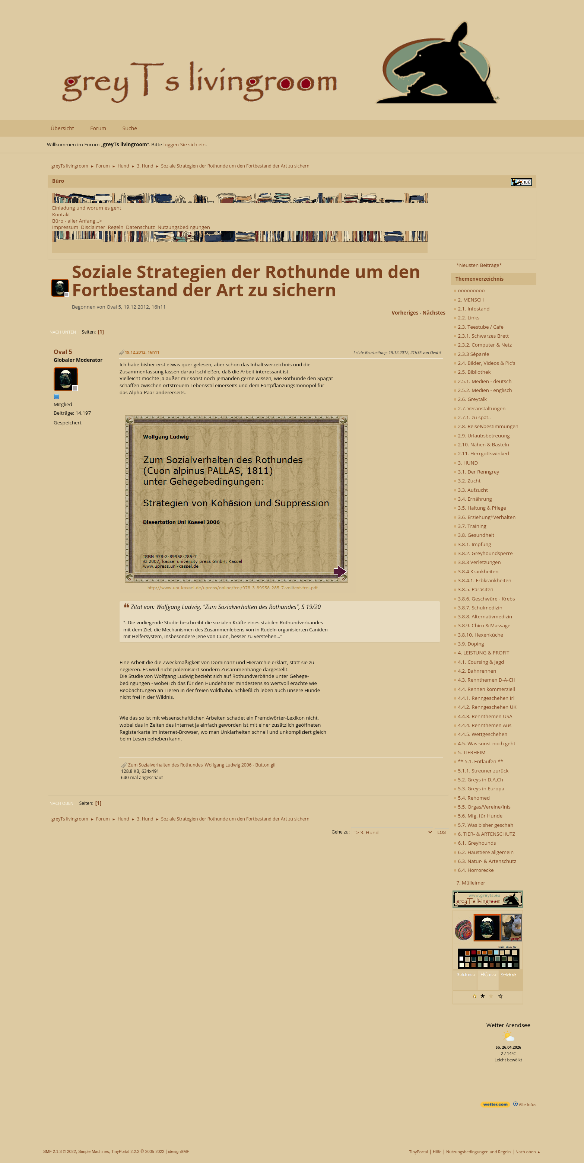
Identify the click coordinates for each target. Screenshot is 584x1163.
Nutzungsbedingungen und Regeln (478, 1151)
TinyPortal (418, 1151)
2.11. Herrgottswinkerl (481, 453)
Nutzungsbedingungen (184, 227)
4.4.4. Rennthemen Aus (482, 725)
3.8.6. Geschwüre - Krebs (484, 598)
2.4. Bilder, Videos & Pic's (484, 363)
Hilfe (437, 1151)
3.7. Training (470, 526)
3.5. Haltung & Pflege (480, 507)
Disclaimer (93, 227)
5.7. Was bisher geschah (483, 825)
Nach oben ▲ (528, 1151)
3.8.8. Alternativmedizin (483, 616)
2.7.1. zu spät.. (472, 417)
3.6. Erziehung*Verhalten (484, 517)
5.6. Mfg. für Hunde (478, 815)
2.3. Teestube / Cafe (479, 327)
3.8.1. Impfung (472, 544)
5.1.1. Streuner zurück (481, 770)
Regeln (115, 227)
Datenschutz (140, 227)
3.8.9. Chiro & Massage (482, 625)
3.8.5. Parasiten (473, 589)
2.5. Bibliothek (472, 372)
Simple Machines (93, 1151)
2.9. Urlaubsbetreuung (482, 435)
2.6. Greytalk (470, 399)
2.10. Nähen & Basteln (481, 444)
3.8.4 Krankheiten (476, 571)
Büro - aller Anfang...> (77, 220)
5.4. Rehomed (472, 797)
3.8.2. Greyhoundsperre (483, 553)
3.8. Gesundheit (474, 535)
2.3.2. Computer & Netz (483, 344)
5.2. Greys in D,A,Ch (478, 779)
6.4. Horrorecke (474, 870)
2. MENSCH (469, 299)
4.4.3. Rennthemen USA (483, 716)
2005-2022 (155, 1151)
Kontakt (61, 214)
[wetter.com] (495, 1106)
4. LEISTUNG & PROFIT (481, 652)
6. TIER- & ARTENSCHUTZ (484, 834)
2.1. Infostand (471, 308)
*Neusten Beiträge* (479, 265)
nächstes (434, 312)
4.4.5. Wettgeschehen (481, 734)
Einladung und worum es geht (86, 207)
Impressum (65, 227)
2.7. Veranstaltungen (480, 408)
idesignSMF (178, 1151)
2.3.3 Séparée (471, 354)
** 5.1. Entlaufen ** (478, 761)
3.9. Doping (469, 643)
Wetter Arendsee (508, 1025)
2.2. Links (466, 317)
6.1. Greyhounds (475, 842)
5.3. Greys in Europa (479, 788)
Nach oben (61, 803)
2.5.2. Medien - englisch (483, 390)
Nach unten (63, 332)
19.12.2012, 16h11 (142, 352)
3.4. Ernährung (473, 499)
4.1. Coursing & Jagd (479, 662)
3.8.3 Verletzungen (477, 562)
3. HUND (466, 462)
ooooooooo (469, 290)
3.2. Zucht (467, 480)
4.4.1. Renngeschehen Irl (484, 698)
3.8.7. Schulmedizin (478, 607)
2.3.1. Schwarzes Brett (481, 335)
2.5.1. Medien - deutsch (483, 381)
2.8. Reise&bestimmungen (486, 426)
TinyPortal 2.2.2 (125, 1151)
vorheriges (405, 312)
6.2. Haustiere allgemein (484, 852)
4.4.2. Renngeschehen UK (485, 707)
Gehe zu (340, 832)
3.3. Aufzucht (471, 490)
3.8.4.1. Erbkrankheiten (482, 580)
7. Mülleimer (470, 882)
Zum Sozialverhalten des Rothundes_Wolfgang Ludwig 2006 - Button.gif (198, 765)
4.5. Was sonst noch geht (484, 743)
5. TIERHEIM (470, 752)
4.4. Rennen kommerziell (484, 689)
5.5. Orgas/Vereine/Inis (482, 806)
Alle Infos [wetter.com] (524, 1104)
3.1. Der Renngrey (476, 471)
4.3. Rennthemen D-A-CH (484, 679)
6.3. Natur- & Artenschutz (485, 861)
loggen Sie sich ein (185, 144)
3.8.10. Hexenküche (478, 634)
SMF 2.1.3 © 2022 (59, 1151)
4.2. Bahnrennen (475, 670)
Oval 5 (63, 352)
